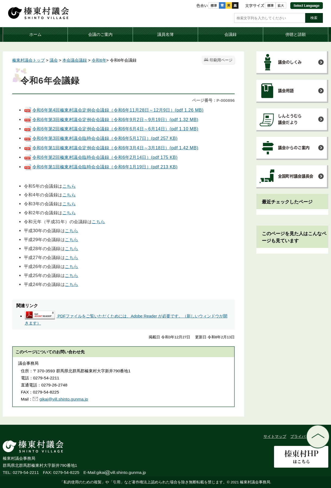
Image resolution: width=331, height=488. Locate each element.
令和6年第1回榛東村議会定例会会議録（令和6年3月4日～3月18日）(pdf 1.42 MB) (111, 147)
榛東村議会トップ (28, 60)
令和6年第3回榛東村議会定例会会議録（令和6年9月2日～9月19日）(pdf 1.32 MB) (111, 119)
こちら (69, 186)
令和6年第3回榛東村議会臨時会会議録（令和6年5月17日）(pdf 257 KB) (101, 138)
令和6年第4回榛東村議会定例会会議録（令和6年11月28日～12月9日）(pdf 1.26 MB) (113, 110)
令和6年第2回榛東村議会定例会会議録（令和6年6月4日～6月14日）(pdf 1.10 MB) (111, 128)
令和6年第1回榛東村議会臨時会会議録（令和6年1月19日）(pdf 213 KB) (101, 166)
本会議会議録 (74, 60)
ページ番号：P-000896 (213, 100)
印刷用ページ (221, 60)
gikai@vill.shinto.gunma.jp (63, 399)
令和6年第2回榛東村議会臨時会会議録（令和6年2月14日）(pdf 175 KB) (101, 157)
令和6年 (99, 60)
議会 (54, 60)
